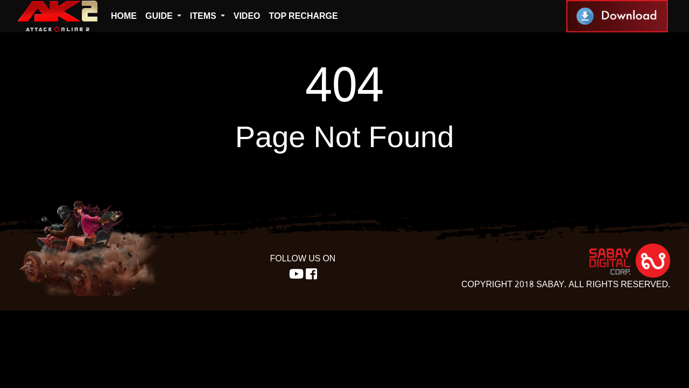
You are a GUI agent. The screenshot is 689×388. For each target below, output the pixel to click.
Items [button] (204, 16)
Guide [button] (160, 16)
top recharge (303, 16)
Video (247, 16)
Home (124, 16)
